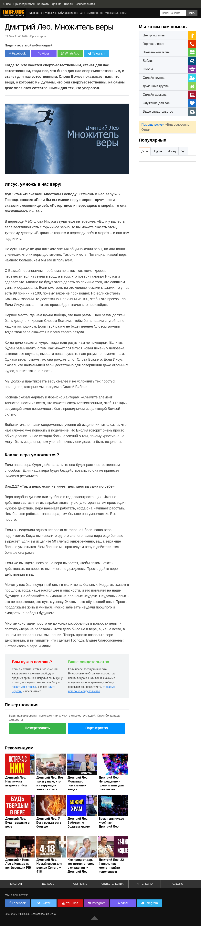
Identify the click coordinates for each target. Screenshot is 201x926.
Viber (43, 53)
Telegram (96, 53)
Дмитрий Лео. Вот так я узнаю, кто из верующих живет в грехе (50, 783)
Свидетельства (112, 883)
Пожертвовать (37, 728)
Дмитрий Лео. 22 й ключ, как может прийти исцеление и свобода (111, 867)
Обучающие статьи (70, 12)
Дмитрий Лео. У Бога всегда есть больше (49, 822)
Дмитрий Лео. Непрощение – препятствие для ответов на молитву (111, 785)
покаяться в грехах (24, 686)
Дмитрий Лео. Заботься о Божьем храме (79, 822)
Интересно (145, 883)
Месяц (171, 151)
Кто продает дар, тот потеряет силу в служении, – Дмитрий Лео (81, 865)
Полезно (177, 883)
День (144, 151)
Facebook (17, 53)
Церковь (48, 883)
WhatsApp (70, 53)
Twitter (43, 903)
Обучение (80, 883)
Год (183, 151)
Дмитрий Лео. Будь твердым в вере (17, 822)
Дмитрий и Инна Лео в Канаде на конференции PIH (18, 864)
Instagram (97, 903)
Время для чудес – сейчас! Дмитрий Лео (111, 822)
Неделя (158, 151)
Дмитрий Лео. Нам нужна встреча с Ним (16, 781)
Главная (34, 12)
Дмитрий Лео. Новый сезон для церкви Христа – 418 (49, 865)
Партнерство (96, 728)
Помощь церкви (152, 124)
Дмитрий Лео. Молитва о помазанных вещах (78, 783)
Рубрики (48, 12)
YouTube (70, 903)
